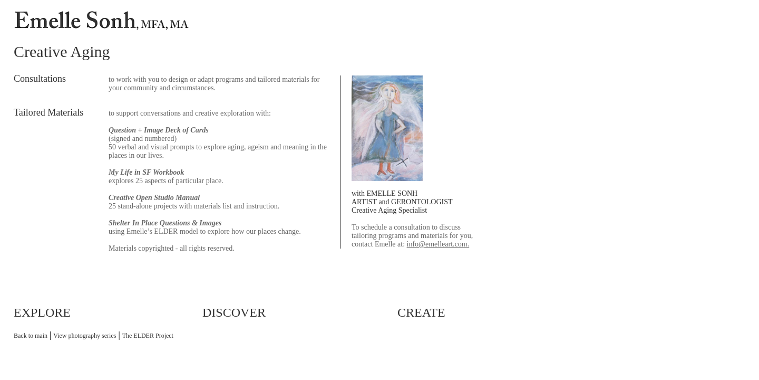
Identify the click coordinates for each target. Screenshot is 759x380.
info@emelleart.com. (438, 244)
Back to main (30, 335)
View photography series (84, 335)
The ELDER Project (147, 335)
